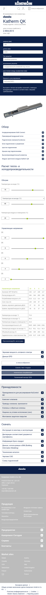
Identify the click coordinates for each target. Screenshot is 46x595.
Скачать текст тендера (23, 367)
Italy (25, 564)
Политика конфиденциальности (17, 591)
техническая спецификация (23, 372)
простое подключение (9, 147)
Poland (4, 571)
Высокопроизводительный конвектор (14, 155)
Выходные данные (21, 585)
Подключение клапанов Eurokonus (13, 140)
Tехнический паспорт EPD (23, 377)
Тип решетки (7, 56)
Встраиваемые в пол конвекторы (8, 508)
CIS (3, 574)
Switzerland (5, 567)
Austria (26, 558)
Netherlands (28, 571)
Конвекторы (28, 511)
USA (3, 564)
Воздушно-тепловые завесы (33, 507)
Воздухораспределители (10, 519)
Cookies (33, 591)
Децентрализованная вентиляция (31, 515)
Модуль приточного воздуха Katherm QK (15, 159)
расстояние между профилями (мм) (15, 71)
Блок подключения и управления (13, 144)
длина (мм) (7, 49)
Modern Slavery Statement (16, 594)
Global (4, 558)
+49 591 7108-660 (7, 489)
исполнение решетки (10, 63)
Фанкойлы (5, 516)
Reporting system (33, 594)
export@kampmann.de (9, 491)
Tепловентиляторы (8, 513)
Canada (4, 561)
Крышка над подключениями (11, 151)
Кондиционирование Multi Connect (13, 132)
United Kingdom (29, 567)
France (26, 574)
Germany (27, 561)
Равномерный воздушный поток (12, 136)
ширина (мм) (7, 41)
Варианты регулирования (11, 78)
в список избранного (23, 363)
